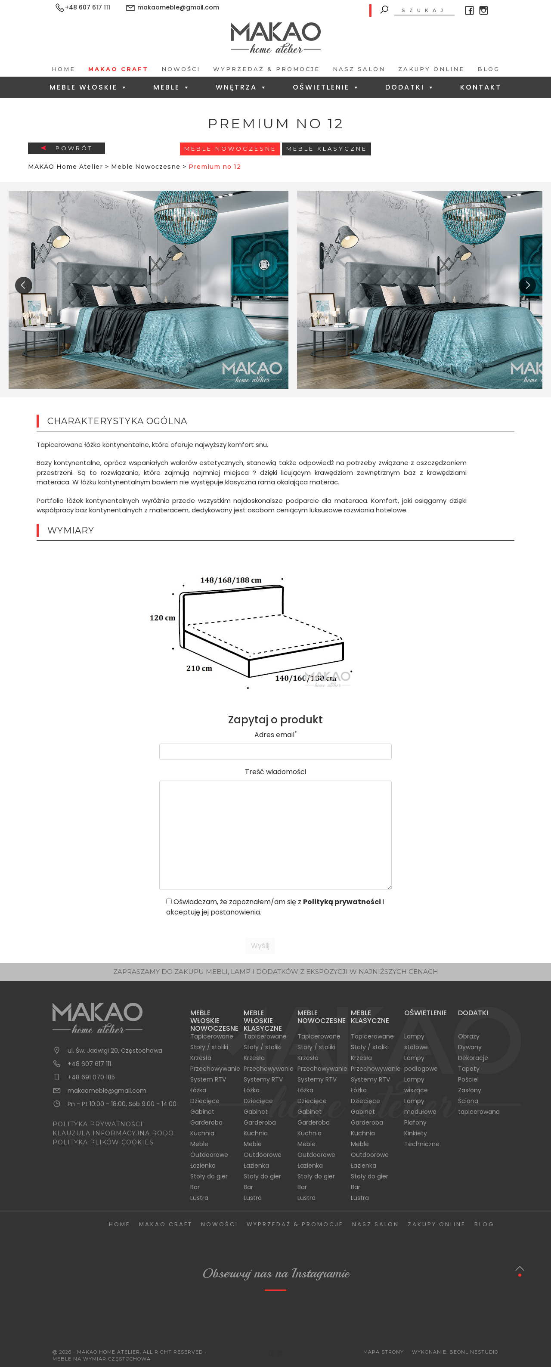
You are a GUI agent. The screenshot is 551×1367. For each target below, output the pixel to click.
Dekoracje (473, 1058)
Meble (172, 87)
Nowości (180, 68)
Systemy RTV (263, 1079)
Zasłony (469, 1090)
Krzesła (200, 1058)
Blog (488, 68)
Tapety (469, 1068)
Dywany (470, 1047)
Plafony (415, 1122)
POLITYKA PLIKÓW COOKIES (103, 1142)
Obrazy (469, 1036)
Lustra (199, 1197)
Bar (195, 1187)
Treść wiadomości (275, 772)
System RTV (208, 1079)
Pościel (468, 1079)
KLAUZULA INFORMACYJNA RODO (113, 1133)
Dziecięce (205, 1101)
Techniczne (422, 1144)
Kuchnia (202, 1133)
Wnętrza (242, 87)
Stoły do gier (209, 1176)
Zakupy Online (431, 68)
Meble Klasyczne (326, 148)
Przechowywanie (215, 1068)
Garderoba (206, 1122)
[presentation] (23, 285)
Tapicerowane (211, 1036)
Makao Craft (118, 68)
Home (63, 68)
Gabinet (202, 1111)
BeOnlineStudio (473, 1352)
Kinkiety (415, 1133)
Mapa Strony (383, 1352)
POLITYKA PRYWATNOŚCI (98, 1124)
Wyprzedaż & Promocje (266, 68)
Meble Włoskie (89, 87)
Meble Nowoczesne (230, 148)
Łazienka (203, 1165)
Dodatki (410, 87)
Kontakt (480, 87)
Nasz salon (359, 68)
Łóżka (198, 1090)
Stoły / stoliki (209, 1047)
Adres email (275, 735)
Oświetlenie (326, 87)
